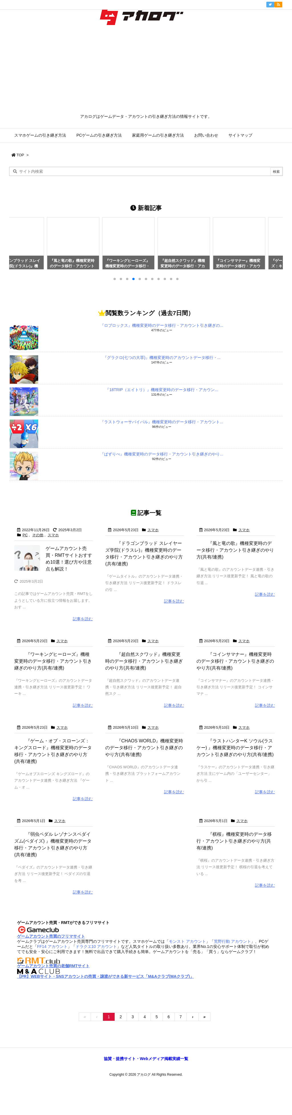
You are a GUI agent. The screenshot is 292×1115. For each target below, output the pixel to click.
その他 (37, 535)
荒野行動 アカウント (232, 982)
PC (25, 535)
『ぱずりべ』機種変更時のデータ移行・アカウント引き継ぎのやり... (161, 454)
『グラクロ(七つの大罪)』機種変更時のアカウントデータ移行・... (162, 357)
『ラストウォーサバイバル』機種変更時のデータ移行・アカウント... (161, 422)
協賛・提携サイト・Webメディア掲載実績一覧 (146, 1099)
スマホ (53, 535)
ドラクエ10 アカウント (96, 987)
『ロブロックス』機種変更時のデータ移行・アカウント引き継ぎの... (161, 325)
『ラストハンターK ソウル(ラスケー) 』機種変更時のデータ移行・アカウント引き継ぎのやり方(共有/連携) (250, 768)
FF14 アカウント (52, 987)
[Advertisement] (146, 71)
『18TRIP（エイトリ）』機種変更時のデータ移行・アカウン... (161, 389)
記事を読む (83, 618)
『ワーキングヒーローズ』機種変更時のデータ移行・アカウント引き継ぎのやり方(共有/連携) (68, 668)
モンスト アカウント (187, 982)
